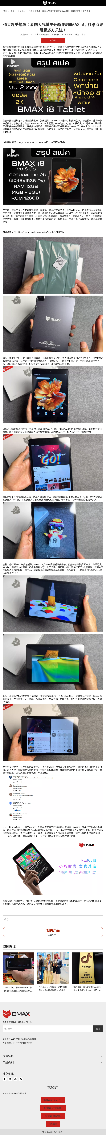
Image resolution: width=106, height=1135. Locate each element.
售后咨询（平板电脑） (53, 1108)
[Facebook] (5, 1079)
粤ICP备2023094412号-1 (53, 1131)
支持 (9, 1042)
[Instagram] (21, 1079)
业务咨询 (53, 1124)
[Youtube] (15, 1079)
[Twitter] (10, 1079)
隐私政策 (28, 1042)
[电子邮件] (47, 1028)
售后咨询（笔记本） (53, 1116)
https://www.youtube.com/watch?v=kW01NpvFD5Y (42, 142)
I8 (5, 919)
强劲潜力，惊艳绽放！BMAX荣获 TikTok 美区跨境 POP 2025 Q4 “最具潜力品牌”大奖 (87, 989)
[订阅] (98, 1028)
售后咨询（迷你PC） (53, 1100)
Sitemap (18, 1042)
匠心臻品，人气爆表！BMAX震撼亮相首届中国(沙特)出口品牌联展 (53, 989)
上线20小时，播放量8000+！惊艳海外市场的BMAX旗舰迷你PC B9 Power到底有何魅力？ (18, 989)
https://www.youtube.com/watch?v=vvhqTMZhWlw (41, 232)
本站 (84, 34)
